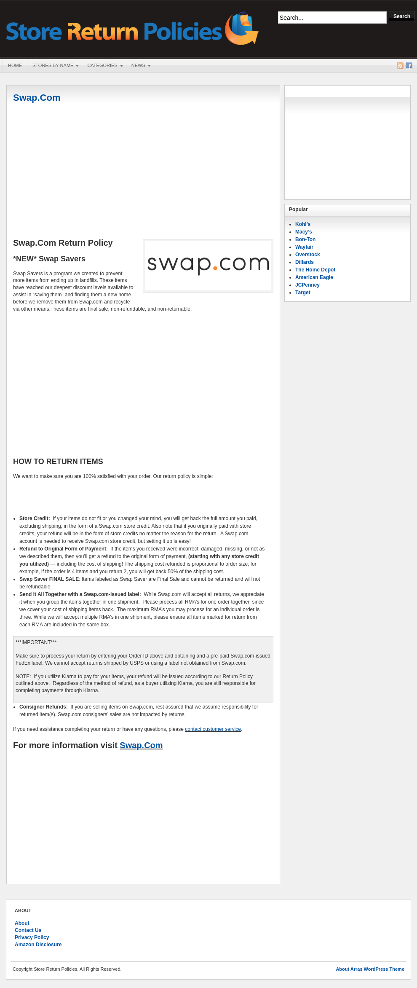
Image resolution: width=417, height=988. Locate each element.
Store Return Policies (132, 27)
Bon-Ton (305, 239)
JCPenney (307, 285)
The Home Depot (315, 270)
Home (15, 65)
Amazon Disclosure (38, 945)
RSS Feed (400, 65)
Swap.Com (36, 97)
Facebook (409, 65)
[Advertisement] (143, 172)
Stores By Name (52, 66)
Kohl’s (302, 224)
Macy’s (303, 232)
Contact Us (28, 930)
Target (302, 292)
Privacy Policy (32, 937)
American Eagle (314, 277)
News (138, 66)
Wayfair (304, 247)
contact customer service (213, 729)
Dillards (304, 262)
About (22, 923)
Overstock (307, 255)
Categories (102, 66)
